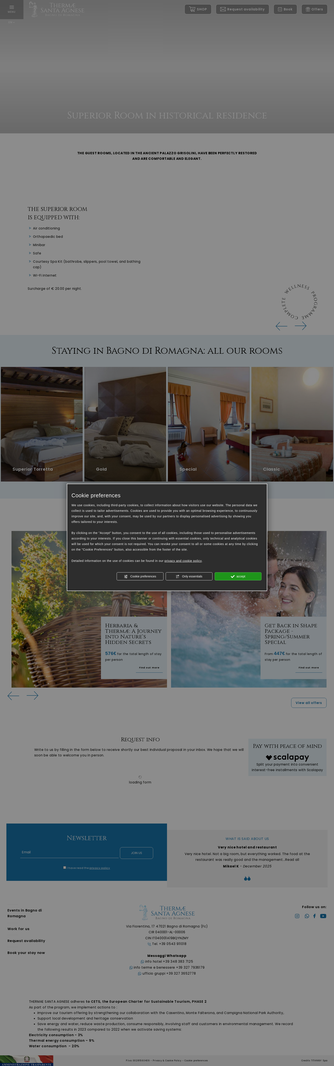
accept (238, 576)
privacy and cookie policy (183, 561)
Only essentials (189, 576)
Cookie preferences (140, 576)
